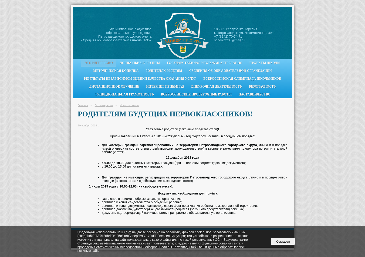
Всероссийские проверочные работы (196, 94)
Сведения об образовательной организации (230, 70)
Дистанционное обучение (114, 86)
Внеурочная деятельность (216, 86)
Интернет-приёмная (165, 86)
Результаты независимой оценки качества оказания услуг (140, 78)
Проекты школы (264, 63)
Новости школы (129, 105)
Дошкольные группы (140, 63)
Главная (83, 105)
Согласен (282, 241)
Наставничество (254, 94)
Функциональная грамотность (124, 94)
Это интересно (99, 63)
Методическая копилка (116, 70)
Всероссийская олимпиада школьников (242, 78)
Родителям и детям (163, 70)
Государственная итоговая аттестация (204, 63)
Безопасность (262, 86)
